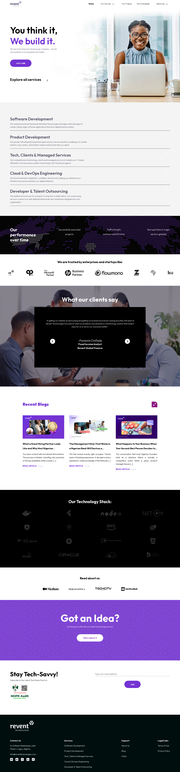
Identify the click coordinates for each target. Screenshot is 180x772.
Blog (123, 751)
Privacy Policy (164, 751)
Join (132, 684)
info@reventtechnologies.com (23, 754)
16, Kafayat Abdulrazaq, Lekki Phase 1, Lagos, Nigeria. (22, 747)
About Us (125, 745)
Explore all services (26, 79)
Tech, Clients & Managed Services (40, 155)
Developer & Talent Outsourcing (39, 191)
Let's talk (20, 63)
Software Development (31, 118)
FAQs (124, 756)
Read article (30, 466)
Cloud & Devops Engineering (76, 761)
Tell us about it (90, 638)
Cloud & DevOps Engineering (36, 173)
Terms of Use (163, 745)
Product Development (30, 137)
